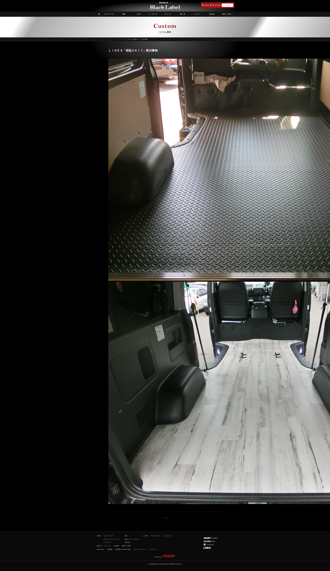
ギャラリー (197, 14)
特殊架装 (127, 542)
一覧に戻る (166, 518)
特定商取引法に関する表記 (123, 549)
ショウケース (107, 542)
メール (228, 5)
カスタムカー (168, 14)
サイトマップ (153, 549)
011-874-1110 (212, 5)
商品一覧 (182, 14)
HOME (99, 535)
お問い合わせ (100, 549)
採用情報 (109, 549)
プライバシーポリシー (139, 549)
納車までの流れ (226, 14)
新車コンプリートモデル (132, 539)
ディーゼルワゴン (153, 14)
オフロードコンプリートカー (112, 539)
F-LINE (138, 14)
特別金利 (211, 14)
